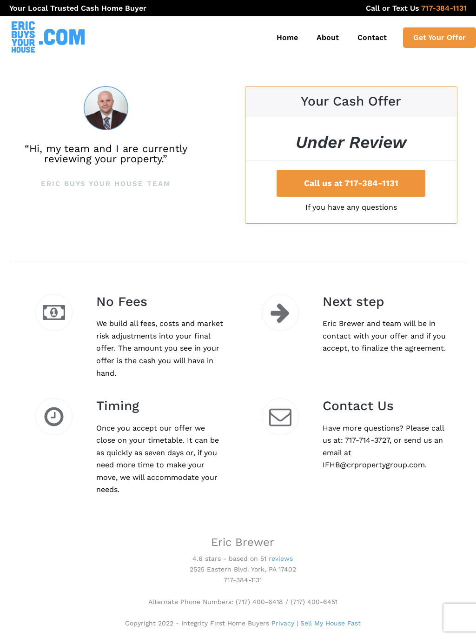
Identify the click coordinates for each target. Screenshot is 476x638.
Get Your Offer (439, 37)
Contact (372, 37)
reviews (281, 558)
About (328, 37)
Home (287, 37)
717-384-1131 (450, 8)
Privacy (282, 623)
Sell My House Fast (330, 623)
